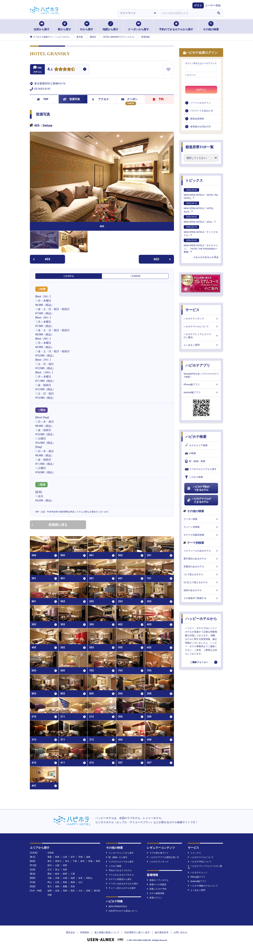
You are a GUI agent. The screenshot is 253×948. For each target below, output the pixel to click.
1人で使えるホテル (201, 574)
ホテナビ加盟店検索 (201, 535)
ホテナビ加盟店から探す (119, 879)
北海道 (50, 852)
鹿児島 (97, 890)
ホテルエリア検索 (196, 445)
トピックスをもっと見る (206, 257)
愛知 (49, 874)
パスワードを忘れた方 (201, 110)
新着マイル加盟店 (156, 884)
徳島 (57, 886)
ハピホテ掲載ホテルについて (203, 886)
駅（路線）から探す (117, 857)
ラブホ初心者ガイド (157, 853)
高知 (73, 886)
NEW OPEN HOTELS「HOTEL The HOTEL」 (201, 193)
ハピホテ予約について (200, 861)
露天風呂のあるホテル (201, 558)
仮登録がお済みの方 (200, 126)
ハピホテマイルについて (201, 326)
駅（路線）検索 (195, 461)
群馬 (98, 861)
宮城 (80, 857)
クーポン (129, 99)
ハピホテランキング (201, 318)
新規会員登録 (197, 118)
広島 (57, 882)
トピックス (194, 180)
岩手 (73, 857)
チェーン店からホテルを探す (121, 888)
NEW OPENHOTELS (116, 906)
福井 (65, 869)
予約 (158, 99)
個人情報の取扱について (106, 932)
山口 (80, 882)
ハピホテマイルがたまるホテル (199, 500)
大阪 (49, 878)
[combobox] (187, 13)
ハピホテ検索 (195, 437)
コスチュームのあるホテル (201, 550)
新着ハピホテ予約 (156, 889)
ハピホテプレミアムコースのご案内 (201, 336)
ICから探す (86, 26)
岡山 (49, 882)
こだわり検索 (194, 477)
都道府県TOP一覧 (199, 147)
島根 (73, 882)
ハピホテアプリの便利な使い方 (163, 857)
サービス (192, 310)
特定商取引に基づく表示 (137, 932)
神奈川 (58, 861)
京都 (65, 878)
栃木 (82, 861)
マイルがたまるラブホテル (120, 875)
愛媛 (65, 886)
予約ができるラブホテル (119, 870)
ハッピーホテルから (201, 619)
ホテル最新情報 (155, 893)
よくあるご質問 (201, 345)
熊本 (73, 890)
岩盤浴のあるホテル (201, 566)
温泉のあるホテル (201, 590)
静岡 (65, 874)
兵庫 (57, 878)
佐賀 (57, 890)
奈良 (80, 878)
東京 (49, 861)
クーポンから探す (138, 26)
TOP (42, 99)
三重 (73, 874)
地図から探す (110, 26)
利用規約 (84, 932)
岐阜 (57, 874)
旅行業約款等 (161, 932)
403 (41, 259)
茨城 (90, 861)
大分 (80, 890)
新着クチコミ (154, 897)
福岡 (49, 890)
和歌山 (89, 878)
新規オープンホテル (157, 880)
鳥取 (65, 882)
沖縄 (49, 895)
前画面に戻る (49, 524)
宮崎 (88, 890)
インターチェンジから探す (120, 853)
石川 (49, 869)
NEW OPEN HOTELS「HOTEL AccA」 (199, 207)
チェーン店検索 (201, 527)
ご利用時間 (135, 276)
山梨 (57, 865)
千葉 (75, 861)
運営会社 (70, 932)
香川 (49, 886)
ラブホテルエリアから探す (201, 469)
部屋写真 (71, 99)
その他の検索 (211, 26)
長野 (65, 865)
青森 (49, 857)
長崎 (65, 890)
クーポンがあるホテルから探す (122, 883)
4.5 (50, 69)
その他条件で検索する (201, 598)
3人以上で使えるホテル (201, 582)
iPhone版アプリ (201, 384)
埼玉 (67, 861)
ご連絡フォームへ (199, 662)
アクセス (100, 99)
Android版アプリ (201, 392)
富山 (57, 869)
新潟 (49, 865)
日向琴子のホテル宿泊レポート (122, 911)
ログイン (201, 89)
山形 (65, 857)
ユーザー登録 (213, 5)
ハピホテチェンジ (197, 872)
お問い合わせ (180, 932)
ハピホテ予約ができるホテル (198, 488)
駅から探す (64, 26)
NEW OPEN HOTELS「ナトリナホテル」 (201, 231)
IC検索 (190, 453)
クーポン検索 (201, 519)
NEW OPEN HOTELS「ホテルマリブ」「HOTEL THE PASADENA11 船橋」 (201, 246)
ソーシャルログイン (200, 102)
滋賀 (73, 878)
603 (162, 259)
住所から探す (42, 26)
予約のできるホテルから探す (176, 26)
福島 (88, 857)
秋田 (57, 857)
